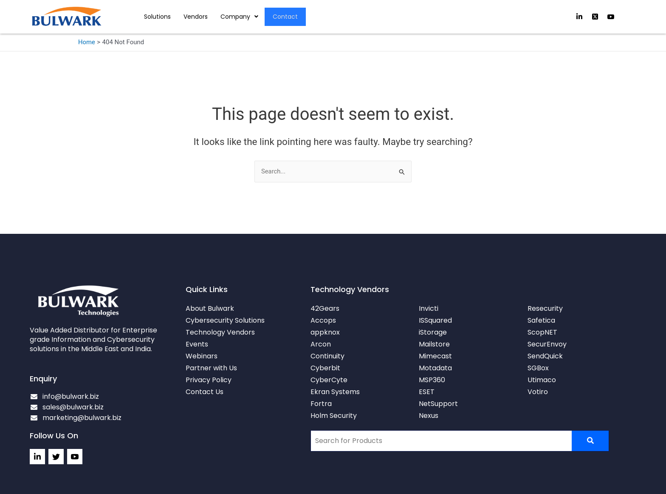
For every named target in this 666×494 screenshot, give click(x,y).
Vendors (195, 16)
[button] (239, 17)
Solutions (157, 16)
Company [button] (239, 16)
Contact (285, 16)
